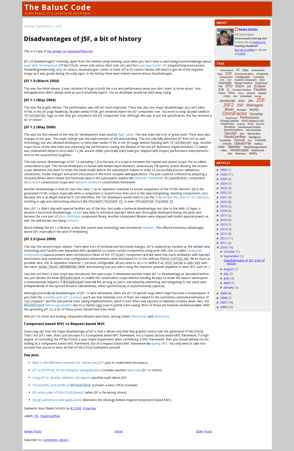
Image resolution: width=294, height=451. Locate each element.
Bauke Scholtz (248, 29)
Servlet (230, 133)
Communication (244, 73)
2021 (223, 197)
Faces (221, 93)
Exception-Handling (242, 90)
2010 (223, 247)
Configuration (242, 77)
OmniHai (256, 114)
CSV (229, 80)
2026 (223, 174)
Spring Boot (254, 133)
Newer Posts (33, 431)
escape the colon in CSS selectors (185, 197)
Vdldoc (224, 150)
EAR (249, 86)
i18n (235, 96)
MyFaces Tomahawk (149, 178)
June (226, 278)
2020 (223, 202)
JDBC (241, 100)
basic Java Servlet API (152, 65)
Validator (234, 147)
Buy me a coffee (244, 50)
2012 (223, 238)
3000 (223, 170)
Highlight (262, 93)
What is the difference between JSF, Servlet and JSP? (68, 363)
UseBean (258, 144)
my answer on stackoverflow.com (70, 51)
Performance (249, 117)
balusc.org (259, 42)
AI (237, 70)
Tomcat (239, 140)
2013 (223, 234)
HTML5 (226, 96)
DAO (262, 80)
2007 (223, 302)
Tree (250, 140)
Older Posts (204, 431)
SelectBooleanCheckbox (249, 127)
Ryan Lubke (126, 134)
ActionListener (226, 70)
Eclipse (259, 86)
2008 (223, 298)
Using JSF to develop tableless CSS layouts (61, 378)
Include (258, 96)
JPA (250, 100)
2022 (223, 193)
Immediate (246, 96)
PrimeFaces (139, 316)
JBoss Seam (32, 182)
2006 (223, 307)
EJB (221, 89)
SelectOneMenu (233, 129)
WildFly (253, 153)
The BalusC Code (57, 7)
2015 (223, 224)
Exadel (77, 212)
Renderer (229, 127)
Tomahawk (225, 140)
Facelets (148, 228)
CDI (228, 73)
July (226, 274)
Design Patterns (243, 83)
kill (140, 259)
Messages (242, 110)
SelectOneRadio (253, 130)
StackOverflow (50, 416)
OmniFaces (234, 113)
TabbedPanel (254, 137)
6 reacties (89, 408)
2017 (223, 215)
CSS (222, 80)
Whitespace (240, 153)
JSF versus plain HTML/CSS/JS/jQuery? (58, 392)
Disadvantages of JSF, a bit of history (82, 38)
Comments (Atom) (55, 440)
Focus (241, 93)
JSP (240, 105)
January (229, 287)
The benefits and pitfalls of (61, 385)
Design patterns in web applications (57, 400)
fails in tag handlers (48, 305)
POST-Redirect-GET (253, 121)
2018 (223, 211)
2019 (223, 206)
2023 (223, 188)
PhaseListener (229, 120)
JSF (36, 416)
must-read (134, 370)
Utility (221, 147)
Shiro (242, 134)
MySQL (254, 109)
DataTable (225, 83)
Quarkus (241, 124)
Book (220, 74)
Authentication (257, 70)
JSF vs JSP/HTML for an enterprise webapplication (66, 370)
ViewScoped (239, 150)
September (231, 256)
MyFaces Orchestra (88, 182)
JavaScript (227, 100)
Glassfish (251, 93)
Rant (250, 123)
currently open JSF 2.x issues (62, 297)
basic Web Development (41, 65)
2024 (223, 183)
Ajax (245, 70)
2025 (223, 179)
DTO (229, 86)
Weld (230, 153)
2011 (223, 243)
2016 (223, 220)
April (227, 283)
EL (228, 89)
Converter (258, 77)
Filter (231, 93)
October (229, 252)
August (228, 269)
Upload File (242, 143)
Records (260, 124)
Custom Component (245, 80)
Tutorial (260, 140)
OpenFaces (161, 316)
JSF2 (228, 104)
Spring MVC (160, 343)
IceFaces (72, 220)
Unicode (226, 143)
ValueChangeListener (255, 147)
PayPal (241, 53)
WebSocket (257, 150)
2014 (223, 229)
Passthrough (231, 118)
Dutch (239, 86)
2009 (223, 293)
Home (118, 431)
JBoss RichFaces (69, 216)
